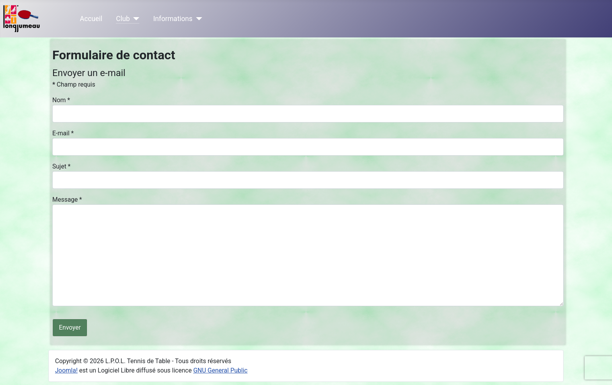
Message (67, 199)
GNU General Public (220, 370)
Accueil (91, 19)
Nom (61, 100)
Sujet (61, 166)
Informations (172, 19)
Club (123, 19)
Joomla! (66, 370)
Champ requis (73, 84)
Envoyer (70, 327)
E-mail (63, 133)
